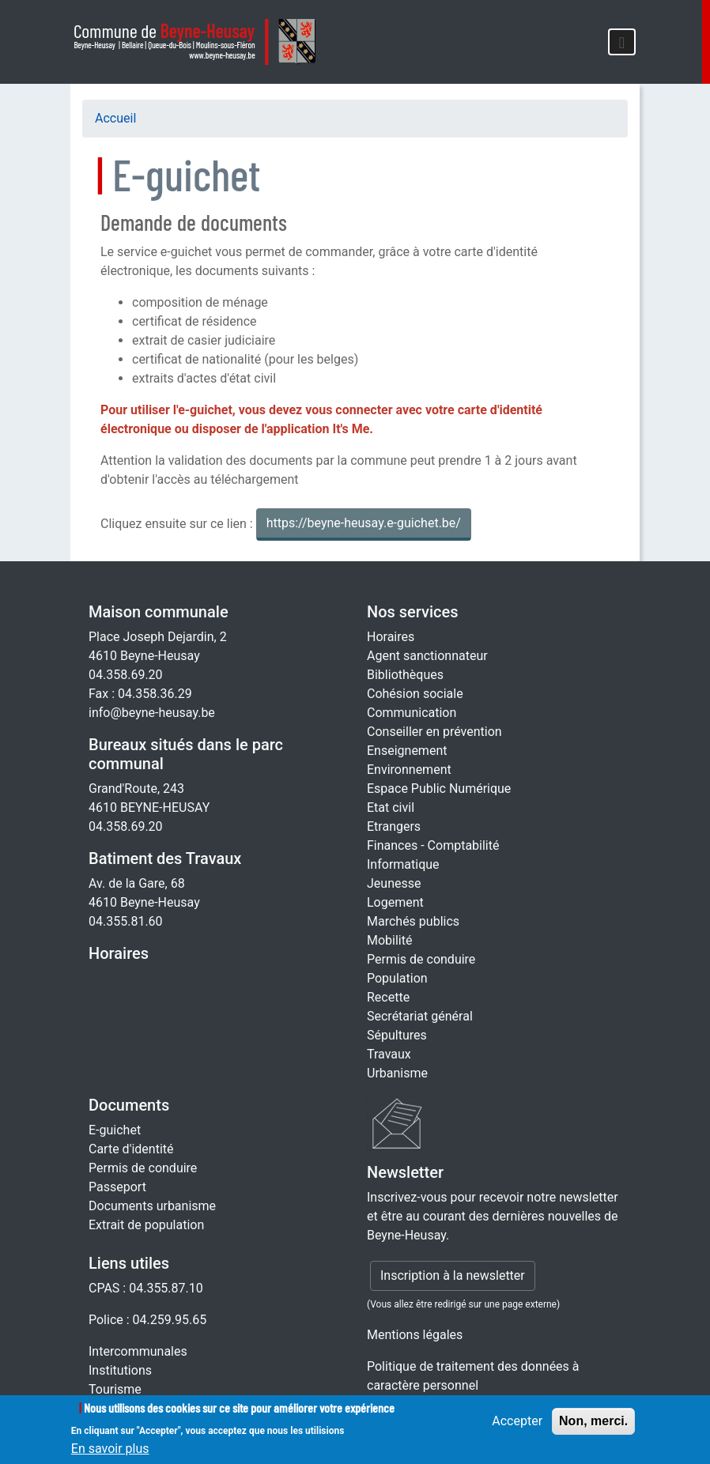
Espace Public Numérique (439, 788)
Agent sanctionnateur (427, 655)
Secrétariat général (420, 1016)
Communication (411, 712)
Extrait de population (146, 1224)
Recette (388, 997)
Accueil (115, 118)
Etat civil (390, 807)
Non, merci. (593, 1426)
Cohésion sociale (415, 693)
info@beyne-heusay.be (152, 712)
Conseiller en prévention (434, 731)
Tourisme (115, 1389)
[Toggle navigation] (622, 41)
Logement (395, 902)
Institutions (120, 1370)
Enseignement (407, 750)
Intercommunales (138, 1351)
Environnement (409, 769)
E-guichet (115, 1130)
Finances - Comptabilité (433, 845)
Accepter (517, 1426)
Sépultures (397, 1035)
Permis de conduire (421, 959)
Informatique (403, 864)
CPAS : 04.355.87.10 (146, 1288)
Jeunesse (394, 883)
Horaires (119, 953)
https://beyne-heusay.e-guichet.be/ (363, 522)
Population (397, 978)
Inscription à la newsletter (452, 1275)
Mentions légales (415, 1334)
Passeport (117, 1186)
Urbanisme (397, 1073)
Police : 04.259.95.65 (147, 1319)
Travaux (389, 1054)
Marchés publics (413, 921)
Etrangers (394, 826)
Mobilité (389, 940)
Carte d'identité (131, 1148)
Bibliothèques (405, 674)
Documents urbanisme (152, 1205)
